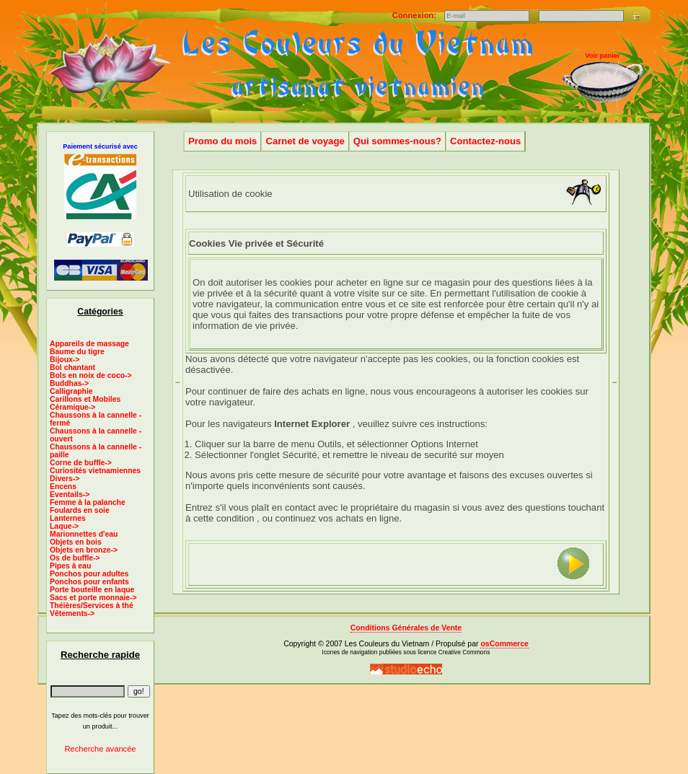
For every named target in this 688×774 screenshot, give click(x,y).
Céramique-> (72, 407)
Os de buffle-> (75, 558)
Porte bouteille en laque (92, 590)
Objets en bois (76, 542)
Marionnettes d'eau (84, 534)
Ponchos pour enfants (89, 582)
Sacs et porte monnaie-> (93, 598)
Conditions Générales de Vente (406, 628)
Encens (63, 487)
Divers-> (64, 479)
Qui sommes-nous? (397, 141)
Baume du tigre (77, 352)
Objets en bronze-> (84, 550)
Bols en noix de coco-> (91, 375)
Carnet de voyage (304, 141)
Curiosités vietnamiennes (95, 471)
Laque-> (64, 526)
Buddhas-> (69, 383)
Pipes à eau (70, 566)
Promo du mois (222, 141)
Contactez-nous (485, 141)
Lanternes (68, 518)
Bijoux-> (64, 360)
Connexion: (415, 15)
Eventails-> (69, 494)
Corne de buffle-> (81, 463)
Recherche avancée (100, 748)
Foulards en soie (80, 510)
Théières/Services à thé (91, 606)
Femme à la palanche (87, 502)
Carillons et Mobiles (85, 399)
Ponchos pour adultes (89, 574)
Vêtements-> (72, 613)
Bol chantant (72, 367)
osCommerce (504, 644)
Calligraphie (71, 391)
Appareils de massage (89, 344)
